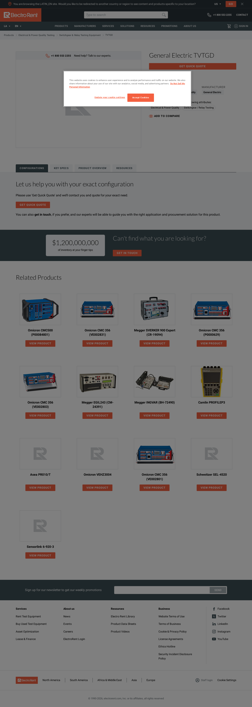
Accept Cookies (140, 97)
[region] (127, 89)
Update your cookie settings (109, 97)
